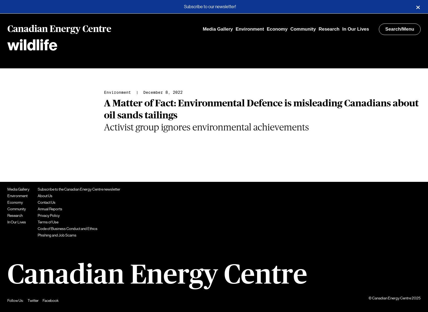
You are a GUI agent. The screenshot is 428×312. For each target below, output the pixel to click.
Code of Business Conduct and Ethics (67, 229)
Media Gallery (218, 29)
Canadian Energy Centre (59, 29)
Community (303, 29)
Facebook (51, 300)
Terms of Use (48, 222)
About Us (45, 196)
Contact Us (46, 202)
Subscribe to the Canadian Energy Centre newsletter (79, 189)
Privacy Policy (49, 215)
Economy (277, 29)
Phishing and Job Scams (57, 235)
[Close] (418, 7)
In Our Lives (355, 29)
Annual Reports (50, 209)
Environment (250, 29)
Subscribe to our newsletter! (210, 7)
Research (329, 29)
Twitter (33, 300)
